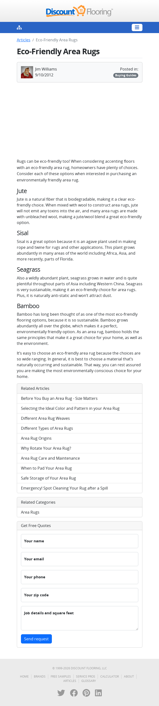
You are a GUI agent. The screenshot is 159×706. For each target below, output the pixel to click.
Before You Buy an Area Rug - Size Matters (59, 398)
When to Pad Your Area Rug (46, 468)
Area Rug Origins (36, 438)
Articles (23, 40)
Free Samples (61, 676)
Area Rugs (30, 512)
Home (24, 676)
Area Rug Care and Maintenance (50, 458)
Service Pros (85, 676)
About (129, 676)
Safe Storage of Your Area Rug (48, 478)
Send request (36, 639)
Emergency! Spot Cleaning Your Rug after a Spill (64, 488)
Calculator (109, 676)
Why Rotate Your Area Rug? (46, 448)
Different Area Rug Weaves (45, 418)
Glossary (88, 681)
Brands (40, 676)
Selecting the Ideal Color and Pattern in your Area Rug (70, 408)
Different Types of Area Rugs (47, 428)
